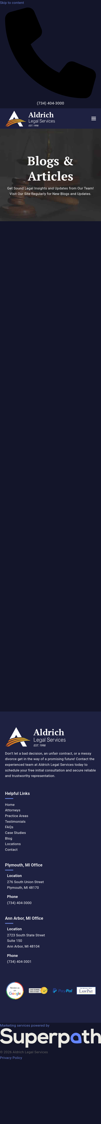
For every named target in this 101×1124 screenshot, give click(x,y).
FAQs (9, 827)
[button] (93, 118)
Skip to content (12, 3)
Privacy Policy (11, 1058)
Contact (11, 850)
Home (10, 805)
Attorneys (12, 810)
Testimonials (15, 821)
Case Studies (15, 833)
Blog (8, 838)
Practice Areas (16, 816)
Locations (13, 844)
